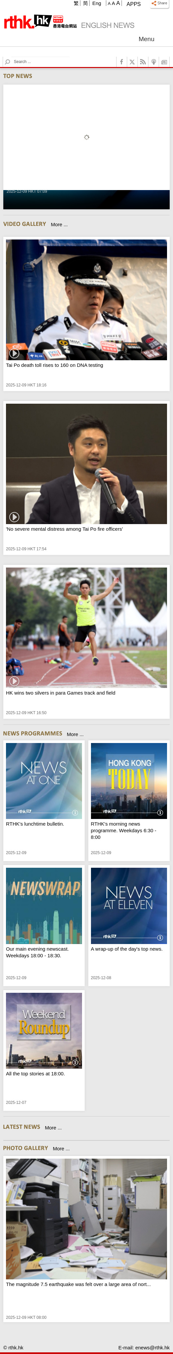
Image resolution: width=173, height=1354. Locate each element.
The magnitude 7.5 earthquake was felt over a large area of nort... (78, 1284)
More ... (59, 224)
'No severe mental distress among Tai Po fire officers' (64, 529)
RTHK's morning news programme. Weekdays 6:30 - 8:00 (123, 830)
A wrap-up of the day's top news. (127, 949)
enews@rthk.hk (152, 1347)
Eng (96, 3)
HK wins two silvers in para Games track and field (60, 693)
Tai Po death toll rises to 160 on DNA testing (54, 365)
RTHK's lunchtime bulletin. (35, 824)
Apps (134, 4)
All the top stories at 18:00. (35, 1073)
